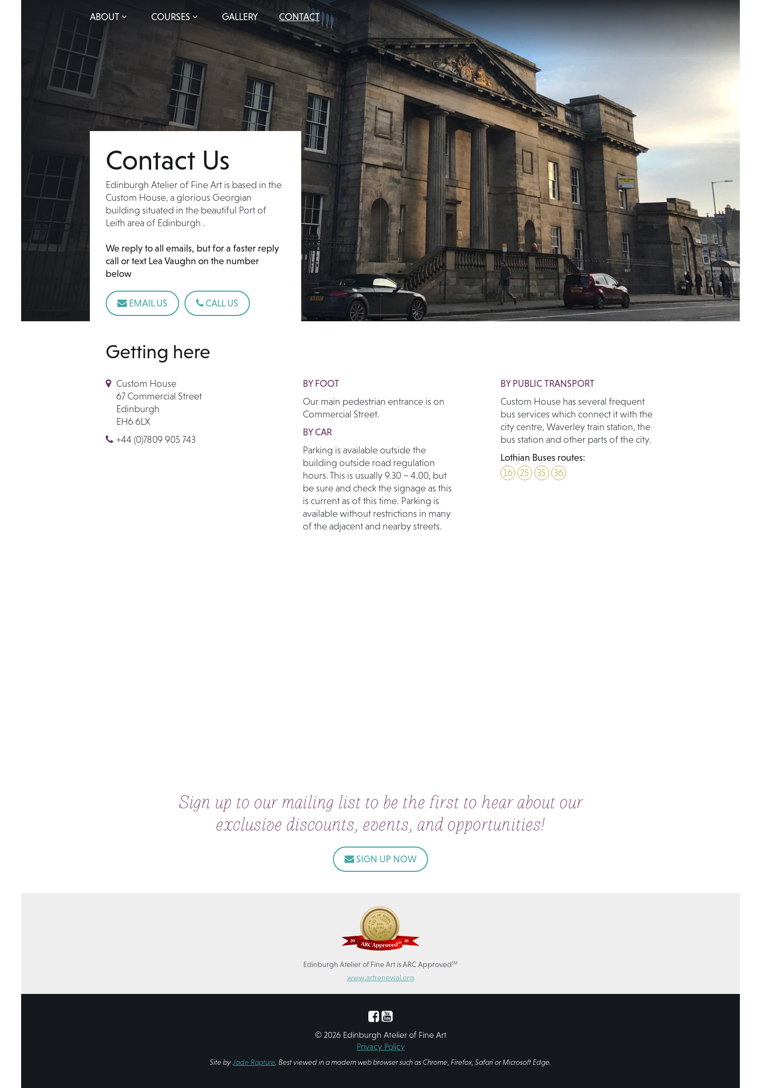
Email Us (142, 303)
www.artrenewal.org (380, 977)
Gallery (240, 16)
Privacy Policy (381, 1046)
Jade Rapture (254, 1062)
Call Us (217, 303)
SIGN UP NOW (380, 858)
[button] (110, 17)
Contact (299, 16)
